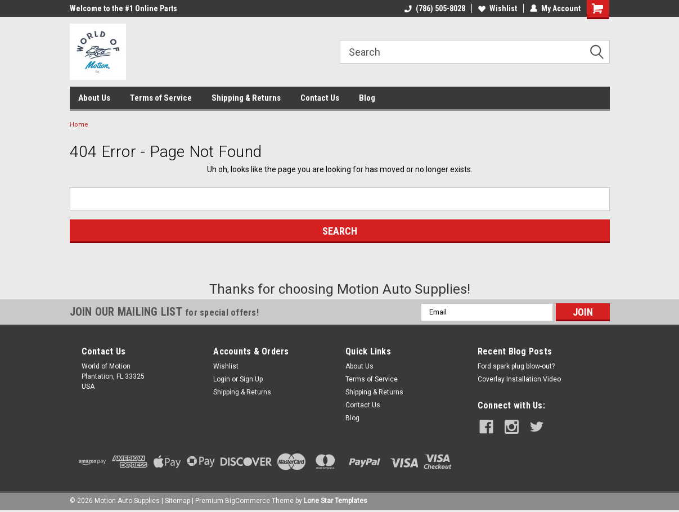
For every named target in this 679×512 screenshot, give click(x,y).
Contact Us (319, 98)
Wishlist (497, 8)
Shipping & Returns (246, 98)
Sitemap (177, 501)
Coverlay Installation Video (519, 379)
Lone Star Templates (335, 501)
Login (221, 379)
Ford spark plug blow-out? (516, 366)
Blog (367, 98)
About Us (94, 98)
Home (79, 124)
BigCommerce (247, 501)
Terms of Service (161, 98)
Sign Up (251, 379)
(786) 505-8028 (434, 8)
